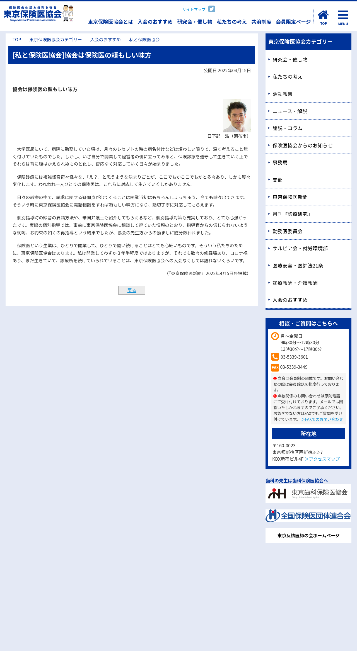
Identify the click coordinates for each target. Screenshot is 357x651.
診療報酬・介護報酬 (295, 282)
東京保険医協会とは (110, 21)
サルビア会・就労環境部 (300, 248)
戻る (131, 290)
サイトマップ (194, 9)
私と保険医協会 (144, 39)
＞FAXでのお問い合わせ (322, 419)
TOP (17, 39)
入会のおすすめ (155, 21)
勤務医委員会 (287, 231)
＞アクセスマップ (322, 458)
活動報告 (282, 93)
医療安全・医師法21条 (297, 265)
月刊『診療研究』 (292, 213)
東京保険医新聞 (290, 196)
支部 (277, 179)
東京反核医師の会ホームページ (308, 535)
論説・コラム (287, 128)
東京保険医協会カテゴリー (55, 39)
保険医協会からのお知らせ (302, 145)
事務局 (280, 162)
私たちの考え (232, 21)
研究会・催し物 (194, 21)
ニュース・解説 (289, 111)
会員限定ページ (293, 21)
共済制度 (261, 21)
